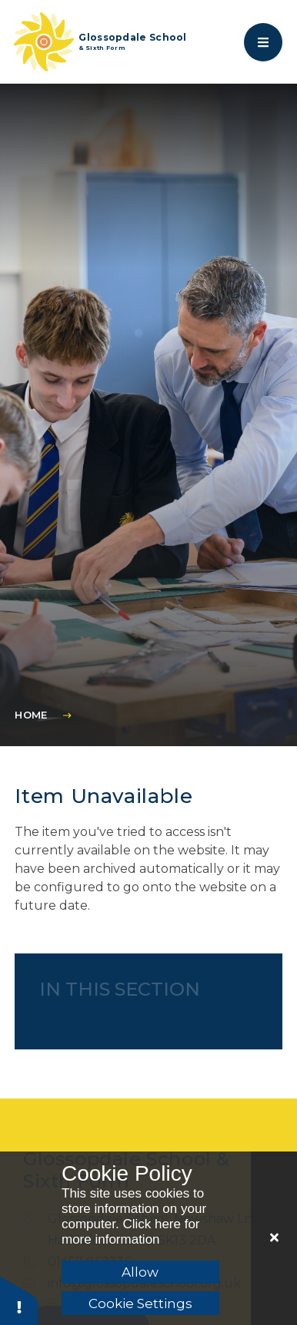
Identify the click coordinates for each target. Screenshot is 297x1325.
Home (31, 715)
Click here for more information (131, 1232)
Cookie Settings (140, 1303)
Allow (140, 1272)
